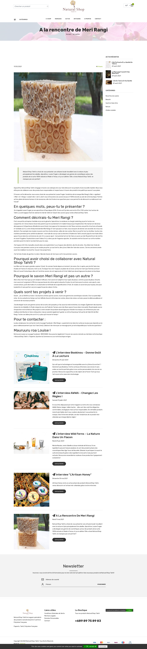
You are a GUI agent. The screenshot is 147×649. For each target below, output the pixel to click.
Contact (98, 20)
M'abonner (101, 585)
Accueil (68, 35)
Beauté (108, 100)
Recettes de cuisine (112, 97)
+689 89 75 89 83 (88, 622)
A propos (87, 20)
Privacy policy (112, 646)
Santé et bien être (112, 104)
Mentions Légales (50, 617)
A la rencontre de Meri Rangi (76, 516)
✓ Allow (129, 611)
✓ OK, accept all (90, 646)
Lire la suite (59, 381)
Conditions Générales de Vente (54, 614)
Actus (67, 20)
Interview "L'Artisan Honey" (74, 475)
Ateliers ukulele (111, 111)
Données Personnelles (51, 619)
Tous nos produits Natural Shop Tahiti (87, 614)
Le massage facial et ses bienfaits (121, 73)
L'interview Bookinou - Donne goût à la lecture (74, 355)
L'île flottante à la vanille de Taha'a (122, 64)
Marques (58, 20)
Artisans (77, 20)
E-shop (48, 20)
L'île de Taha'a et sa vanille (122, 82)
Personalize (102, 646)
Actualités (76, 35)
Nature (108, 108)
